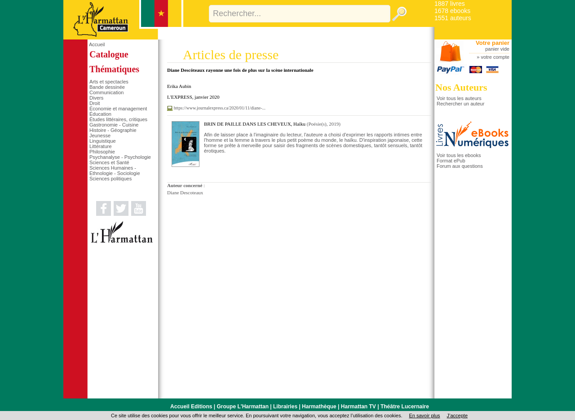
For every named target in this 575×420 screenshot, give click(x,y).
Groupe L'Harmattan (243, 406)
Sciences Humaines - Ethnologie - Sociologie (114, 170)
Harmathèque (319, 406)
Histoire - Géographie (113, 130)
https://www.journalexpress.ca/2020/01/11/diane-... (219, 107)
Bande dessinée (107, 87)
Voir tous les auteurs (459, 98)
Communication (106, 92)
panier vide (497, 49)
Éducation (100, 114)
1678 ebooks (452, 10)
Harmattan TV (358, 406)
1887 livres (449, 3)
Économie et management (118, 108)
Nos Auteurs (461, 87)
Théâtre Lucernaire (404, 406)
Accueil (97, 44)
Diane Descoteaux (185, 192)
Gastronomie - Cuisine (113, 124)
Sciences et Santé (109, 162)
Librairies (285, 406)
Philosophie (102, 151)
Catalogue (108, 54)
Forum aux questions (460, 166)
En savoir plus (424, 415)
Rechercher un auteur (460, 103)
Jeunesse (100, 135)
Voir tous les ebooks (459, 155)
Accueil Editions (191, 406)
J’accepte (457, 415)
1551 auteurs (452, 18)
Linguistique (102, 141)
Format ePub (451, 160)
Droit (94, 103)
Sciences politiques (110, 178)
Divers (96, 98)
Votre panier (492, 42)
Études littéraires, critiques (118, 119)
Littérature (100, 146)
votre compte (495, 57)
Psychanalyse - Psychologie (120, 157)
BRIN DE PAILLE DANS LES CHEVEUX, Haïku (254, 124)
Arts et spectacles (108, 81)
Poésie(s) (317, 124)
